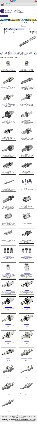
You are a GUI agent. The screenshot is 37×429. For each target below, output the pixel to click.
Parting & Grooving (8, 416)
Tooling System (15, 417)
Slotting (17, 6)
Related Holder (4, 15)
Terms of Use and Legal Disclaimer (21, 420)
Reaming (24, 416)
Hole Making (20, 416)
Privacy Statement (31, 420)
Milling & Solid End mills (10, 6)
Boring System (21, 417)
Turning (2, 416)
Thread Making (14, 416)
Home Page (8, 4)
